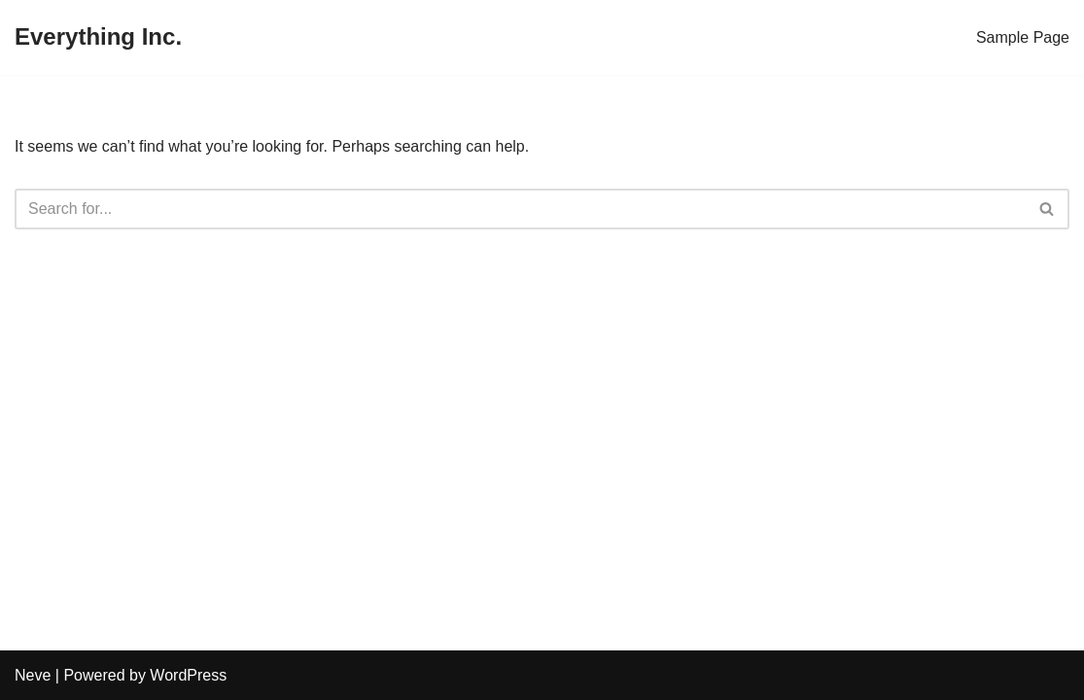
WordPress (188, 675)
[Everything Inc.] (98, 37)
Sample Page (1022, 37)
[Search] (520, 209)
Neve (33, 675)
